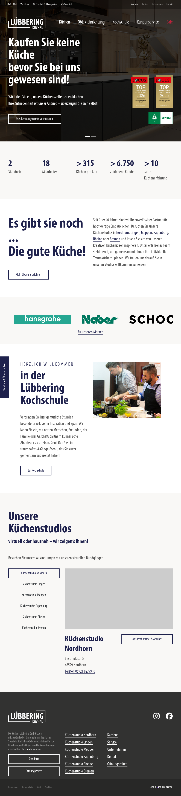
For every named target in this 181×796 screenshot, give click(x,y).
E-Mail (12, 4)
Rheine (97, 239)
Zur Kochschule (36, 470)
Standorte (34, 759)
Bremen (115, 239)
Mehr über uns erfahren (28, 275)
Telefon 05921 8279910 (80, 671)
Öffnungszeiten (34, 771)
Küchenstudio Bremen (34, 628)
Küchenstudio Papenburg (34, 606)
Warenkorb (66, 4)
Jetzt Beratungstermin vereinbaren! (35, 119)
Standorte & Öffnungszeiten (4, 377)
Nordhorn (122, 233)
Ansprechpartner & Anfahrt (147, 639)
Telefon (25, 4)
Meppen (146, 233)
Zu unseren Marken (90, 332)
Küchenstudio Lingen (33, 584)
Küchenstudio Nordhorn (34, 573)
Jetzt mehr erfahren (31, 749)
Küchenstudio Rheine (33, 617)
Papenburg (161, 233)
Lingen (134, 233)
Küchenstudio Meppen (34, 595)
